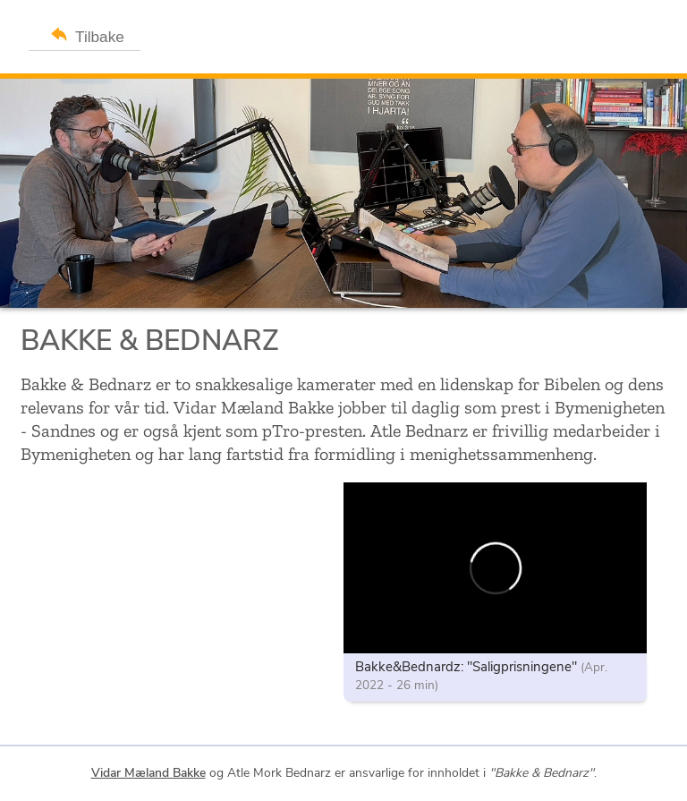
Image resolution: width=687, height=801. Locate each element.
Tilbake (84, 33)
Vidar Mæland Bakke (148, 772)
